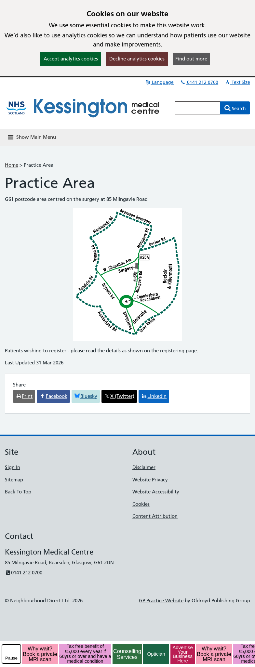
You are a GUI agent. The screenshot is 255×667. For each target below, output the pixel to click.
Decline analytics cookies (137, 59)
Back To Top (18, 492)
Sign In (12, 467)
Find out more (191, 59)
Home (11, 165)
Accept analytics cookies (71, 59)
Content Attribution (155, 516)
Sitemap (14, 480)
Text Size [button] (237, 82)
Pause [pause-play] (11, 658)
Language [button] (159, 82)
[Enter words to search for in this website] (198, 107)
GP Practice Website (161, 600)
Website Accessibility (155, 492)
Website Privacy (150, 480)
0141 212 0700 (199, 82)
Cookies (141, 504)
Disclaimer (143, 467)
